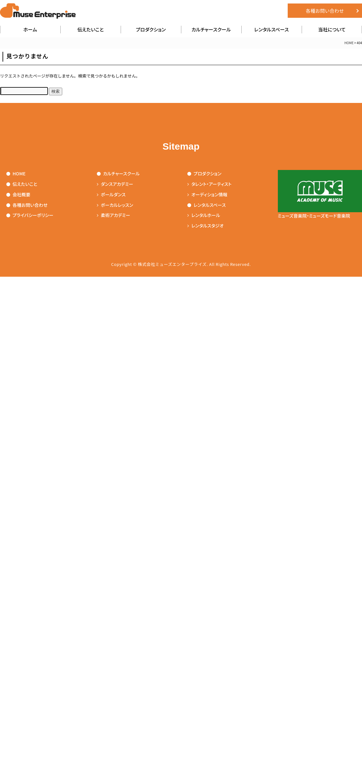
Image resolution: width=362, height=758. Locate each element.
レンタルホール (203, 215)
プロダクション (151, 29)
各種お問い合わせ (325, 10)
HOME (349, 42)
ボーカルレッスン (115, 205)
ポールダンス (111, 194)
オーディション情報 (207, 194)
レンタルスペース (271, 29)
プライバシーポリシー (30, 215)
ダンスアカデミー (115, 184)
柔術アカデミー (113, 215)
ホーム (30, 29)
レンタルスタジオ (205, 225)
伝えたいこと (90, 29)
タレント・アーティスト (209, 184)
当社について (331, 29)
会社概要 (18, 194)
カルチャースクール (211, 29)
